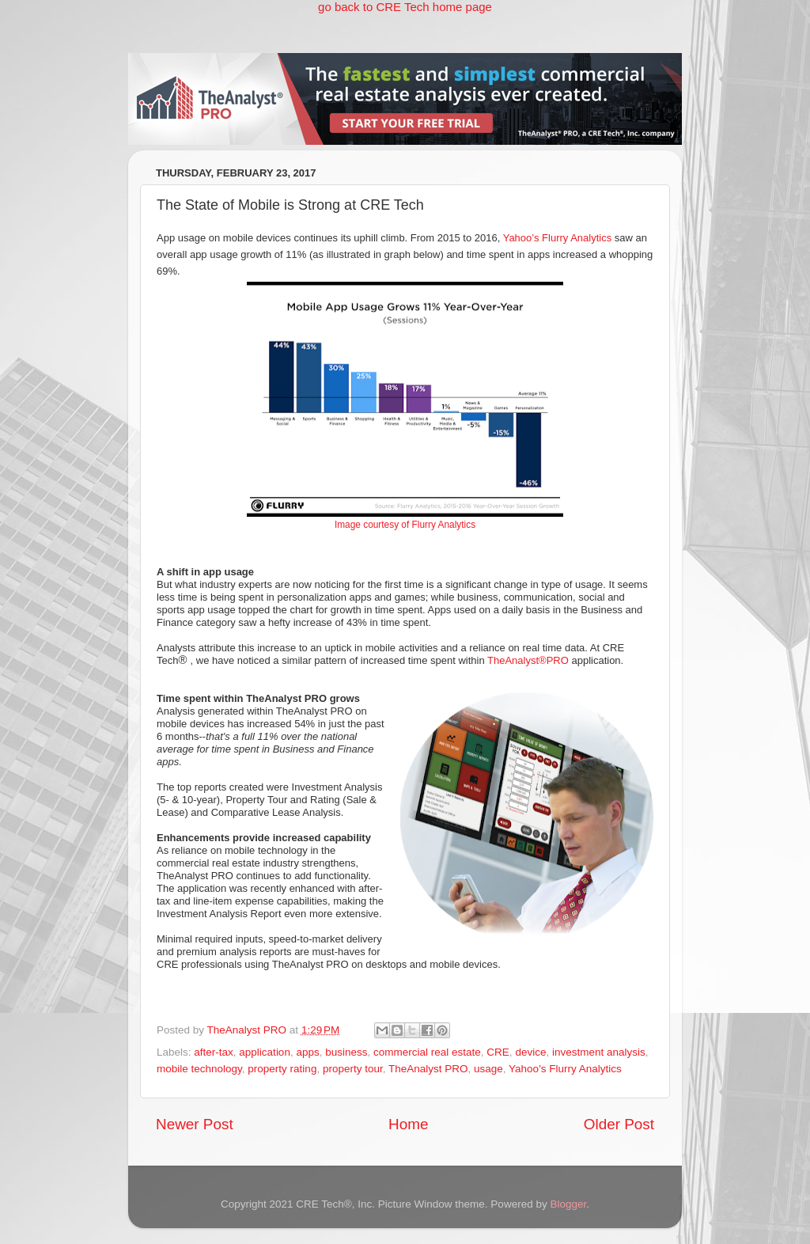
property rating (282, 1069)
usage (488, 1069)
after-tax (213, 1052)
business (346, 1052)
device (530, 1052)
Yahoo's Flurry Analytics (565, 1069)
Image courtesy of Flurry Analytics (405, 524)
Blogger (568, 1204)
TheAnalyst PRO (428, 1069)
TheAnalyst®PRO (528, 660)
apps (307, 1052)
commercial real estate (427, 1052)
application (264, 1052)
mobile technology (199, 1069)
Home (408, 1124)
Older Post (619, 1124)
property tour (353, 1069)
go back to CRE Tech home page (405, 6)
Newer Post (194, 1124)
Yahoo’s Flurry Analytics (557, 238)
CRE (497, 1052)
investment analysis (598, 1052)
